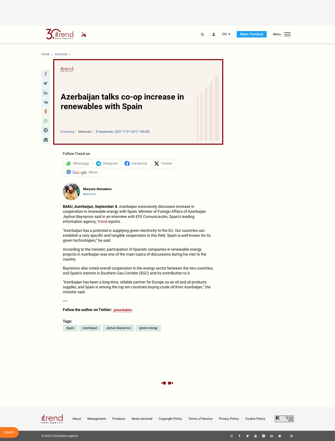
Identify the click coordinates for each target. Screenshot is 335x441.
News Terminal (251, 34)
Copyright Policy (170, 419)
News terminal (142, 419)
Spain (70, 328)
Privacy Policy (229, 419)
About (76, 419)
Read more (89, 194)
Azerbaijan (89, 328)
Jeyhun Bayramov (118, 328)
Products (118, 419)
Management (96, 419)
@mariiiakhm (122, 310)
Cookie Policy (255, 419)
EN (224, 34)
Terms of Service (200, 419)
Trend (102, 221)
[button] (46, 74)
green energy (148, 328)
